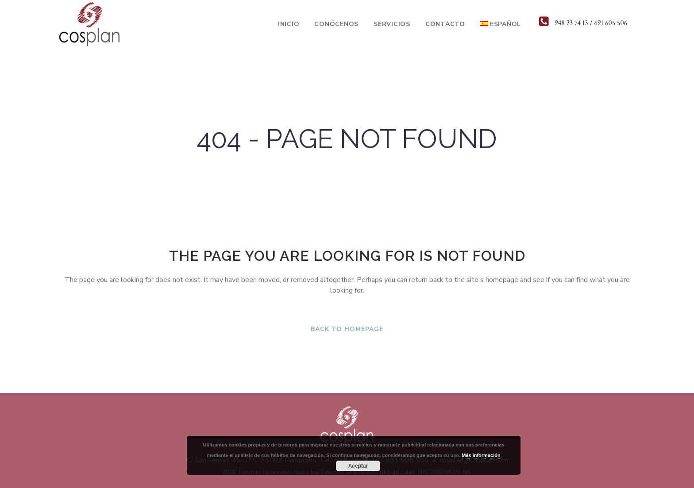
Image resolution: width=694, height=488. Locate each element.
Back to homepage (347, 329)
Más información (481, 455)
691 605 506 (610, 23)
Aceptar (358, 466)
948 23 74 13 (571, 23)
